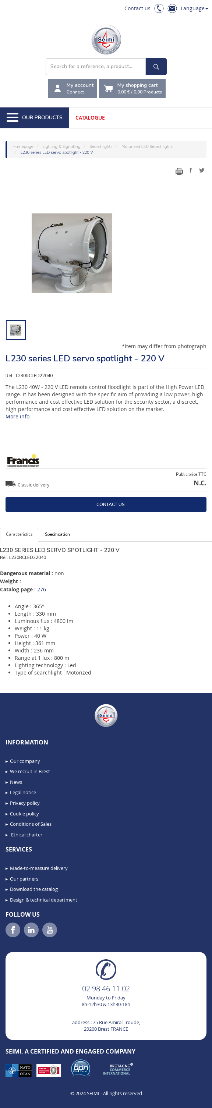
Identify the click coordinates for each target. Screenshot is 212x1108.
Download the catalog (34, 889)
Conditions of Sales (31, 824)
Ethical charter (26, 834)
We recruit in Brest (30, 771)
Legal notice (23, 792)
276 (41, 589)
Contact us (137, 8)
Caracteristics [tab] (19, 534)
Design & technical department (43, 899)
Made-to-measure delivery (39, 868)
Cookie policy (24, 813)
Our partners (24, 878)
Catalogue (90, 117)
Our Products (35, 118)
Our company (25, 761)
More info (17, 416)
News (16, 782)
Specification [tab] (57, 534)
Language (194, 8)
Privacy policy (25, 803)
